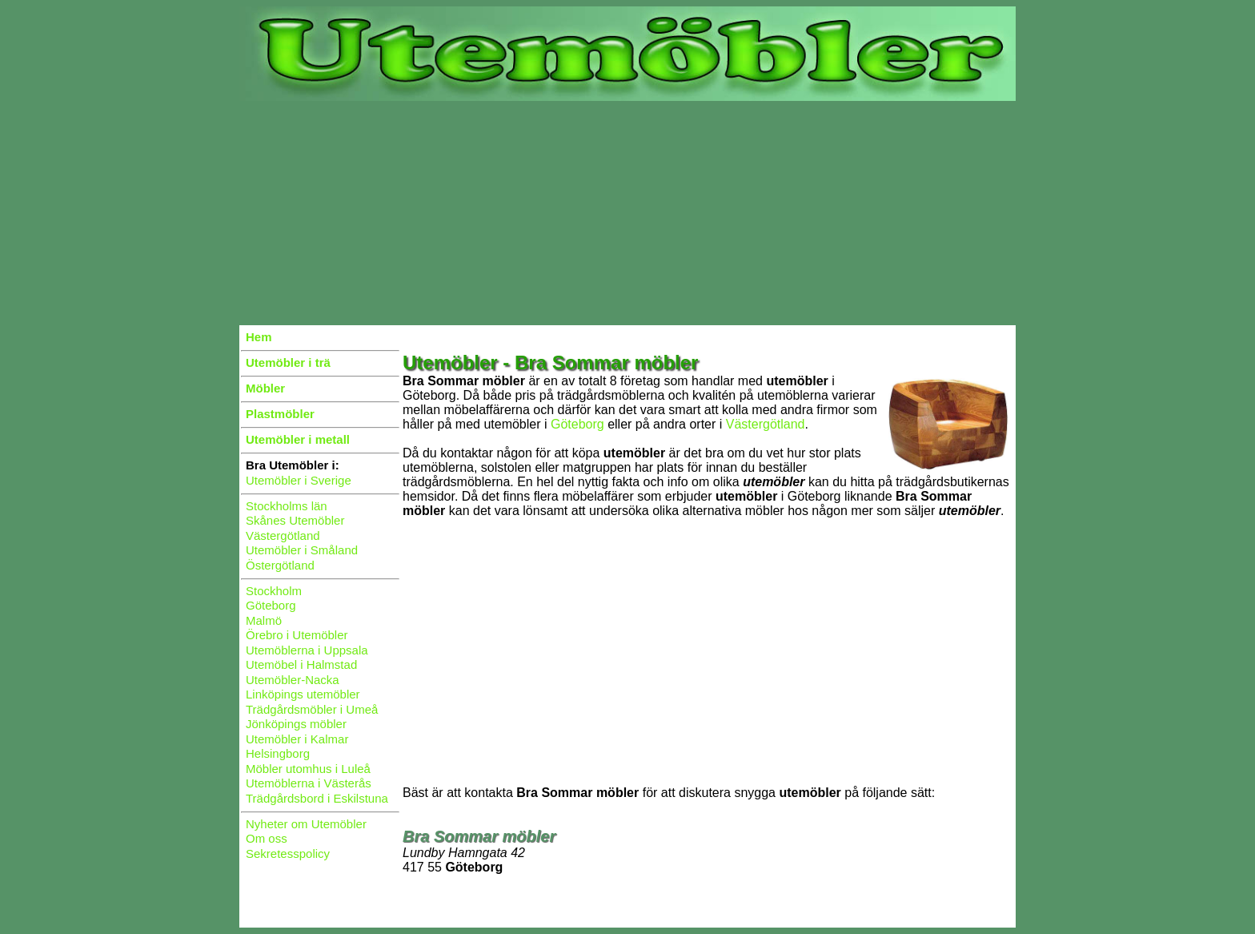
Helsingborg (278, 753)
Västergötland (283, 535)
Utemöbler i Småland (302, 550)
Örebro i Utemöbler (297, 635)
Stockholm (274, 591)
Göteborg (271, 605)
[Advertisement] (627, 213)
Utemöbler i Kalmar (297, 739)
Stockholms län (286, 506)
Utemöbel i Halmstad (301, 664)
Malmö (264, 620)
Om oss (266, 838)
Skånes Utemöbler (295, 520)
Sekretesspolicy (288, 853)
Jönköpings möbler (296, 724)
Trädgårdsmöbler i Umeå (312, 709)
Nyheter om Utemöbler (306, 824)
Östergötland (280, 565)
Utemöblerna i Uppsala (307, 650)
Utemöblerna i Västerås (308, 783)
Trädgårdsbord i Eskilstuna (317, 798)
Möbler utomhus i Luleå (308, 768)
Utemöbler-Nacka (292, 679)
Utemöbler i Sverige (298, 480)
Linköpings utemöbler (303, 694)
